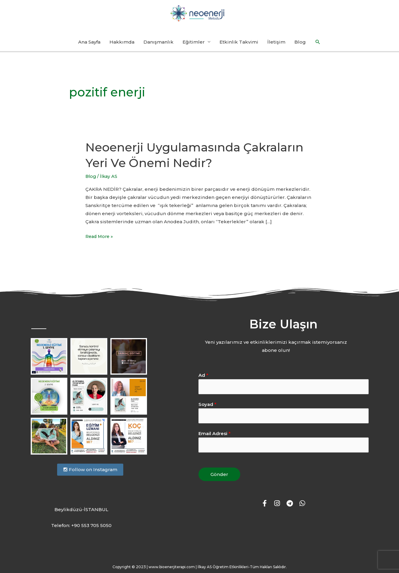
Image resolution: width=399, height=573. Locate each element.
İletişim (276, 44)
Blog (300, 44)
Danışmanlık (158, 44)
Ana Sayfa (89, 44)
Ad (203, 378)
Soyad (207, 407)
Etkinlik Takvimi (238, 44)
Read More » (100, 238)
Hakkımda (121, 44)
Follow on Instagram (90, 472)
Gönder (219, 478)
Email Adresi (214, 437)
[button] (318, 45)
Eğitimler (194, 44)
